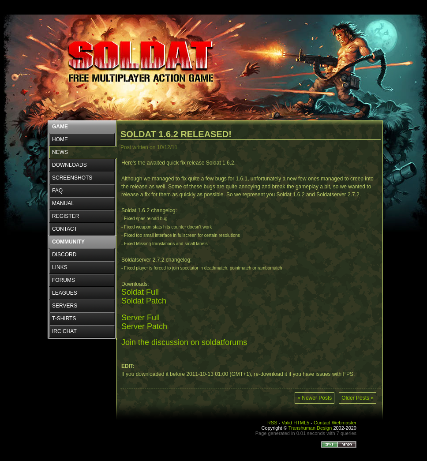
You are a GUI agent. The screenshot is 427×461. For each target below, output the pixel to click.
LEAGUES (64, 293)
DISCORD (64, 254)
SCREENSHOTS (72, 178)
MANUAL (63, 203)
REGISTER (65, 216)
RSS (272, 422)
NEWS (60, 152)
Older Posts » (357, 398)
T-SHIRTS (64, 318)
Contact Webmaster (335, 422)
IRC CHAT (64, 331)
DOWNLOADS (69, 165)
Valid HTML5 (295, 422)
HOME (60, 139)
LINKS (59, 267)
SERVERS (64, 306)
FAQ (57, 190)
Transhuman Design (310, 428)
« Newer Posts (314, 398)
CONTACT (64, 229)
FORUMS (63, 280)
